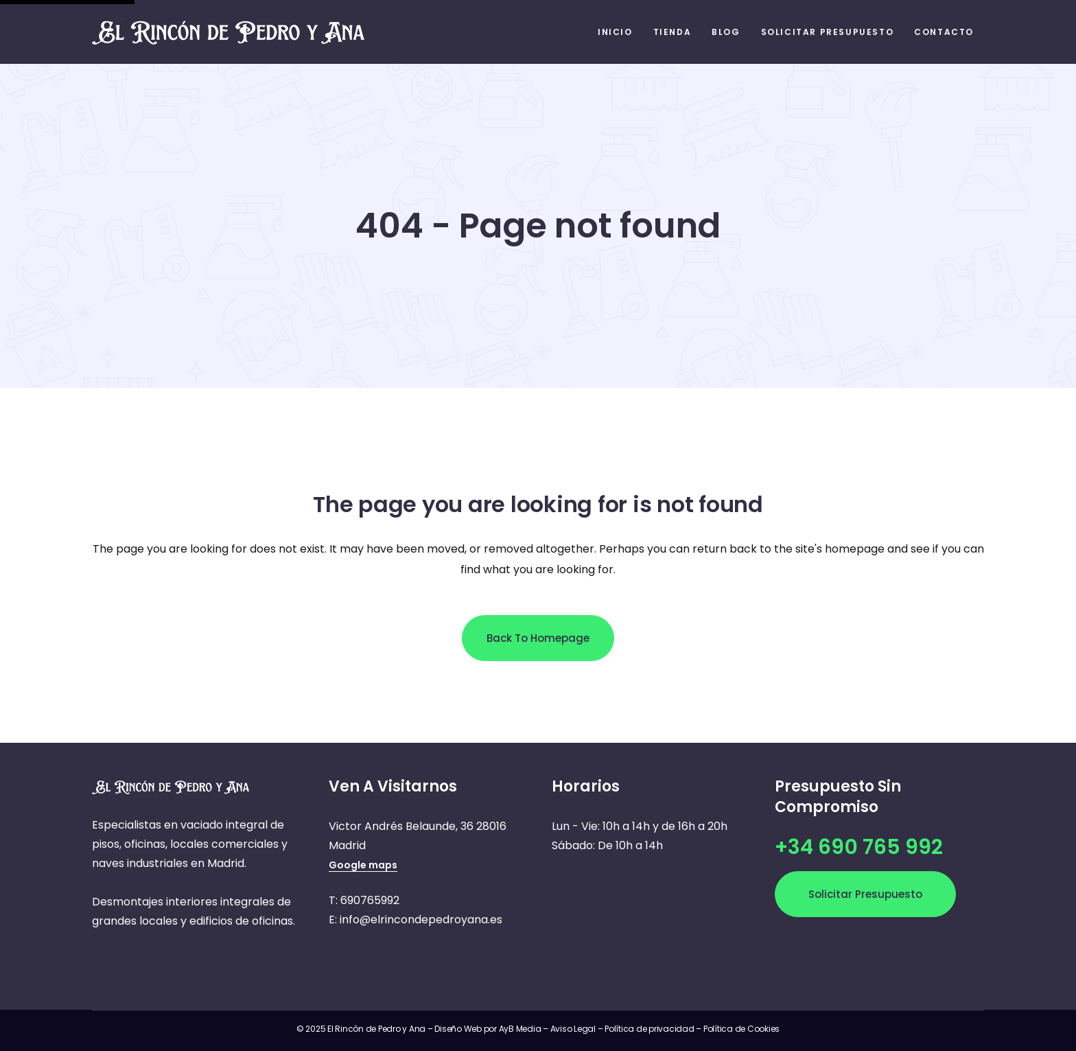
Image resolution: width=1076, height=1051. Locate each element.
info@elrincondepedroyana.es (421, 919)
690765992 (369, 900)
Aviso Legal (573, 1029)
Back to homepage (538, 638)
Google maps (363, 865)
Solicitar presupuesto (865, 894)
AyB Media (521, 1029)
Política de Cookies (741, 1029)
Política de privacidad (649, 1029)
